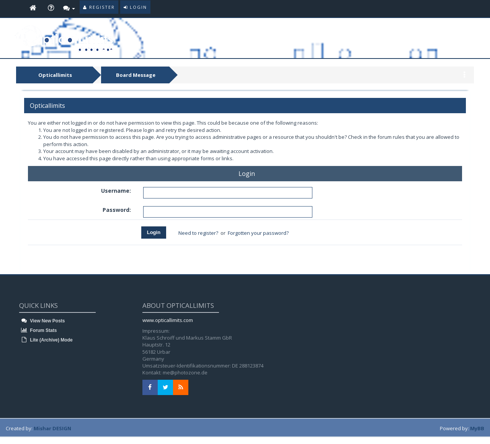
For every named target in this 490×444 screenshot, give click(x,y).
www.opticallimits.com (167, 320)
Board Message (135, 75)
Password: (117, 209)
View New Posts (42, 321)
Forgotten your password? (258, 232)
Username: (116, 190)
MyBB (477, 428)
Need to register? (198, 232)
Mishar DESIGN (52, 428)
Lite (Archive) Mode (46, 340)
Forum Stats (38, 330)
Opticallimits (55, 75)
